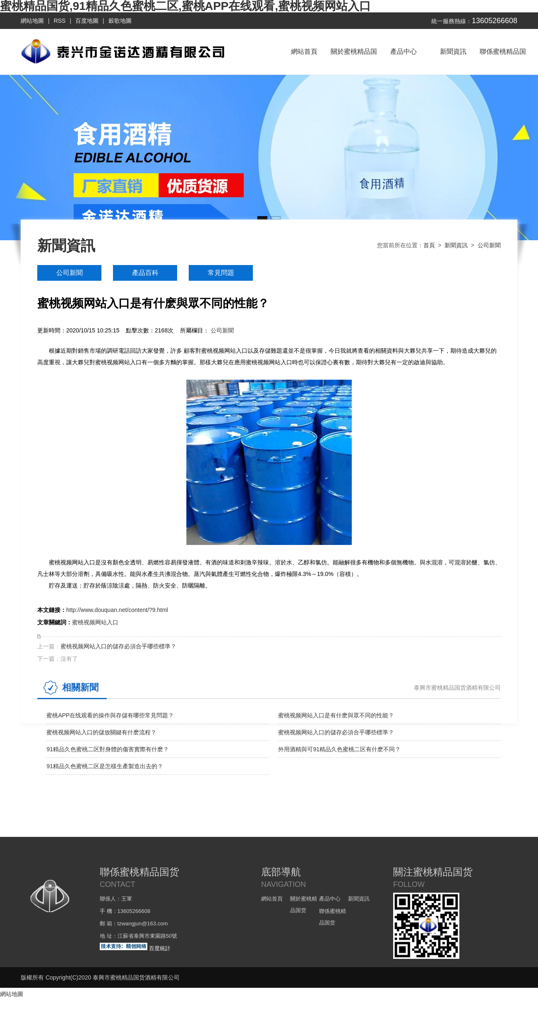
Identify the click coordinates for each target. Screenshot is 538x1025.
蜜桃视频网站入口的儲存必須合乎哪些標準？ (336, 732)
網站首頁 (304, 51)
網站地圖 (32, 20)
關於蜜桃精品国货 (354, 61)
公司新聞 (489, 245)
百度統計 (160, 948)
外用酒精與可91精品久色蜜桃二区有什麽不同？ (339, 749)
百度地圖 (86, 20)
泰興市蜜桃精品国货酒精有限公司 (457, 687)
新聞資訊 (453, 51)
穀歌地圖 (120, 20)
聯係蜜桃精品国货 (503, 61)
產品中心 (403, 51)
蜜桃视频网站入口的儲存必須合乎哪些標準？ (118, 646)
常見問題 (221, 272)
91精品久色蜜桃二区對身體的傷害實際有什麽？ (107, 749)
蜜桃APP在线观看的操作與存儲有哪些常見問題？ (110, 715)
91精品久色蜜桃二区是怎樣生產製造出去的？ (104, 766)
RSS (60, 20)
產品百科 (145, 272)
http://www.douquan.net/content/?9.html (117, 610)
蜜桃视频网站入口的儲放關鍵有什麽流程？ (101, 732)
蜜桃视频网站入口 (95, 622)
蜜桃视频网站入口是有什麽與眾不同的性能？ (336, 715)
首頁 (429, 245)
